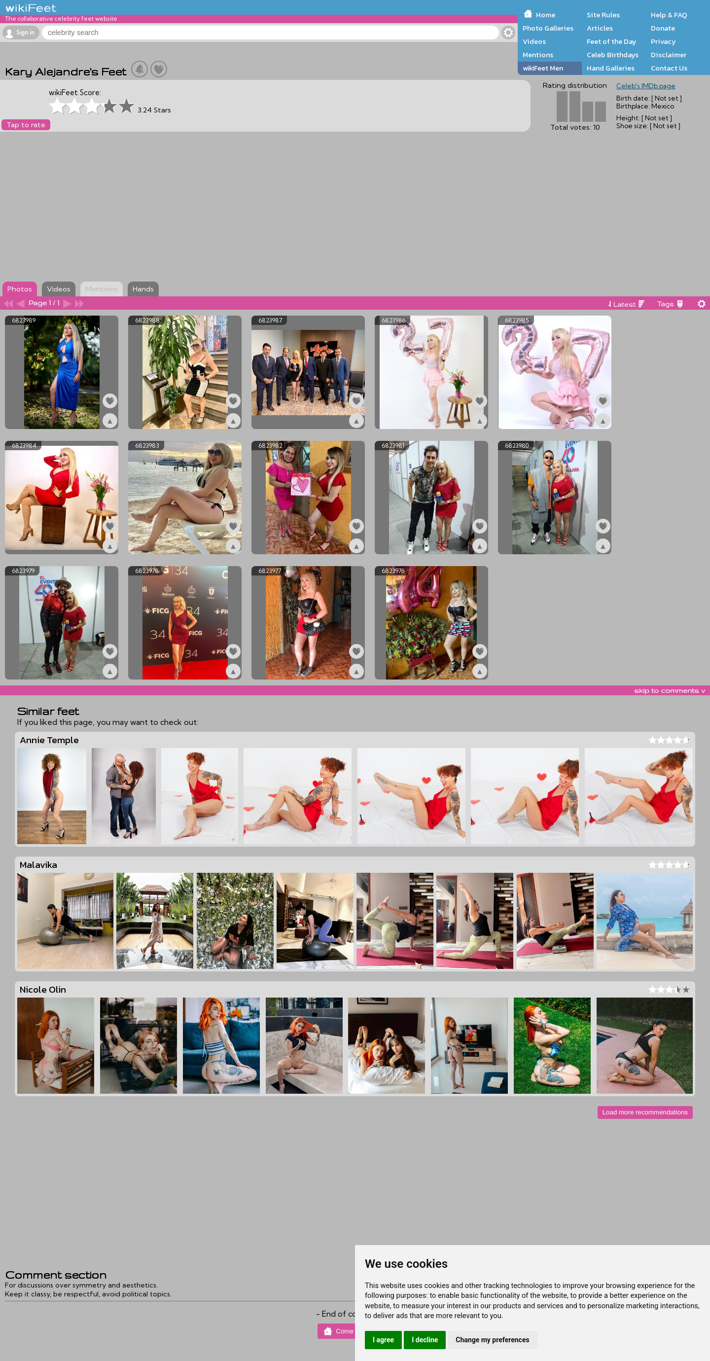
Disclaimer (668, 54)
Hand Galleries (611, 68)
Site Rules (603, 14)
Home (545, 14)
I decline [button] (425, 1340)
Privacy (663, 41)
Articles (600, 28)
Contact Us (669, 68)
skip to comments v (669, 690)
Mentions (538, 54)
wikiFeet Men (543, 68)
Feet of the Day (612, 41)
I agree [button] (383, 1340)
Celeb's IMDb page (645, 86)
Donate (663, 28)
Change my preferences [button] (492, 1340)
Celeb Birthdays (613, 54)
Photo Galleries (548, 28)
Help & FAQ (669, 14)
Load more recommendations (645, 1112)
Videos (534, 41)
